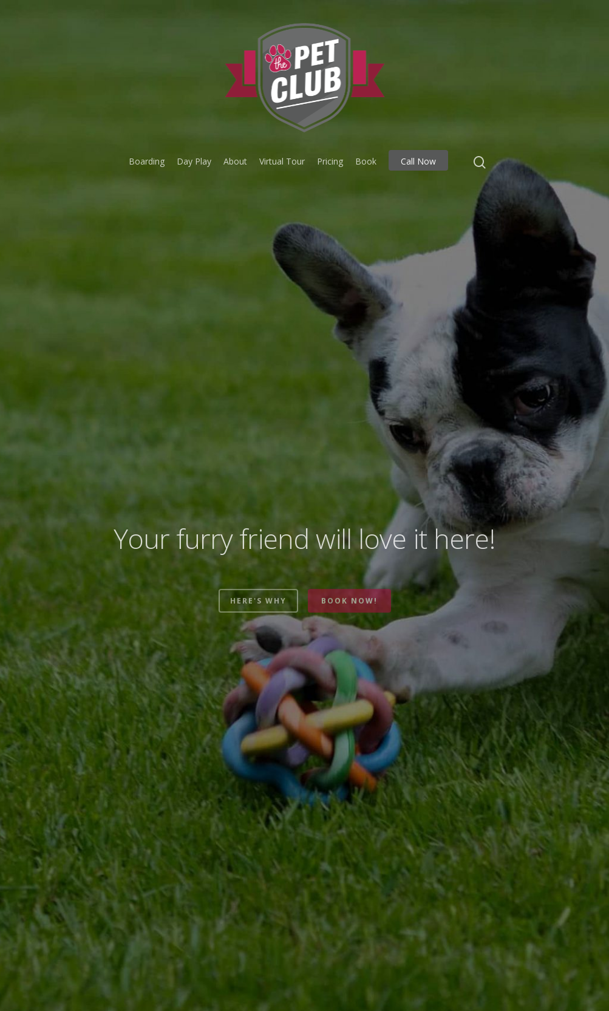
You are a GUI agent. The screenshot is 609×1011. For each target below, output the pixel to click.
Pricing (330, 161)
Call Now (418, 161)
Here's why (258, 613)
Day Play (194, 161)
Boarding (147, 161)
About (235, 161)
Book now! (349, 613)
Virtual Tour (282, 161)
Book (365, 161)
